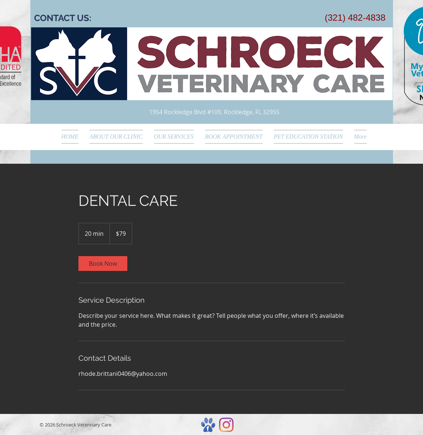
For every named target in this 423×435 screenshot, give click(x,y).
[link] (102, 263)
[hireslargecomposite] (208, 425)
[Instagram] (226, 425)
